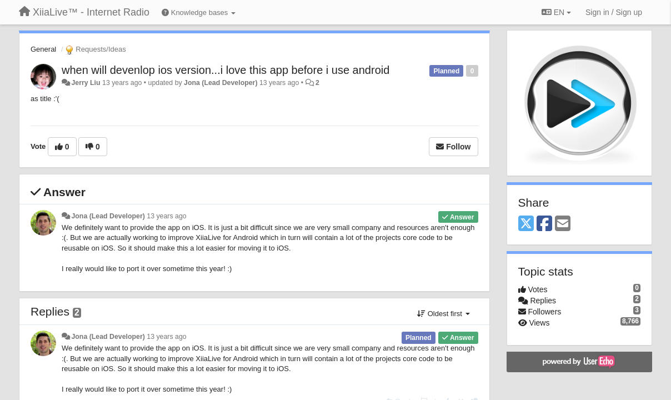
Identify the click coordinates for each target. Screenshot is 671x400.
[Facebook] (544, 224)
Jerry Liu (85, 83)
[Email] (562, 224)
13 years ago (166, 216)
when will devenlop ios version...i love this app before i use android (225, 70)
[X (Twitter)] (526, 224)
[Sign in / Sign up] (614, 12)
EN (556, 12)
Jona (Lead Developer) (220, 83)
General (43, 49)
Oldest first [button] (443, 313)
